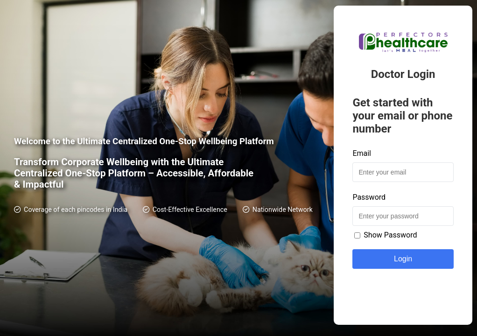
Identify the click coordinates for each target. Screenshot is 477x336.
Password (369, 197)
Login (403, 259)
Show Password (385, 235)
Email (361, 153)
